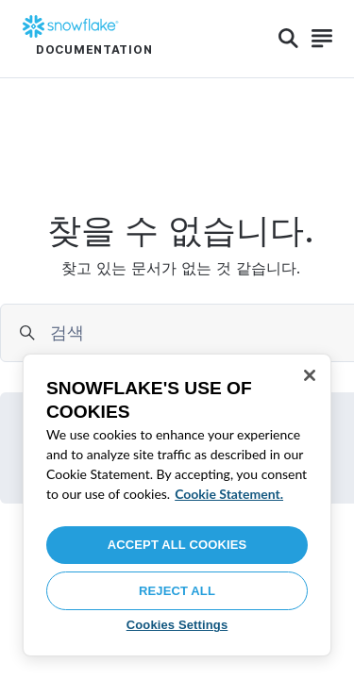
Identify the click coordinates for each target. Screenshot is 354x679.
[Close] (309, 375)
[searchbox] (199, 333)
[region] (177, 505)
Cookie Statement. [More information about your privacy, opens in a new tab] (229, 494)
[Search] (288, 38)
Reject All (177, 591)
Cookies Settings (177, 625)
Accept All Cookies (177, 545)
